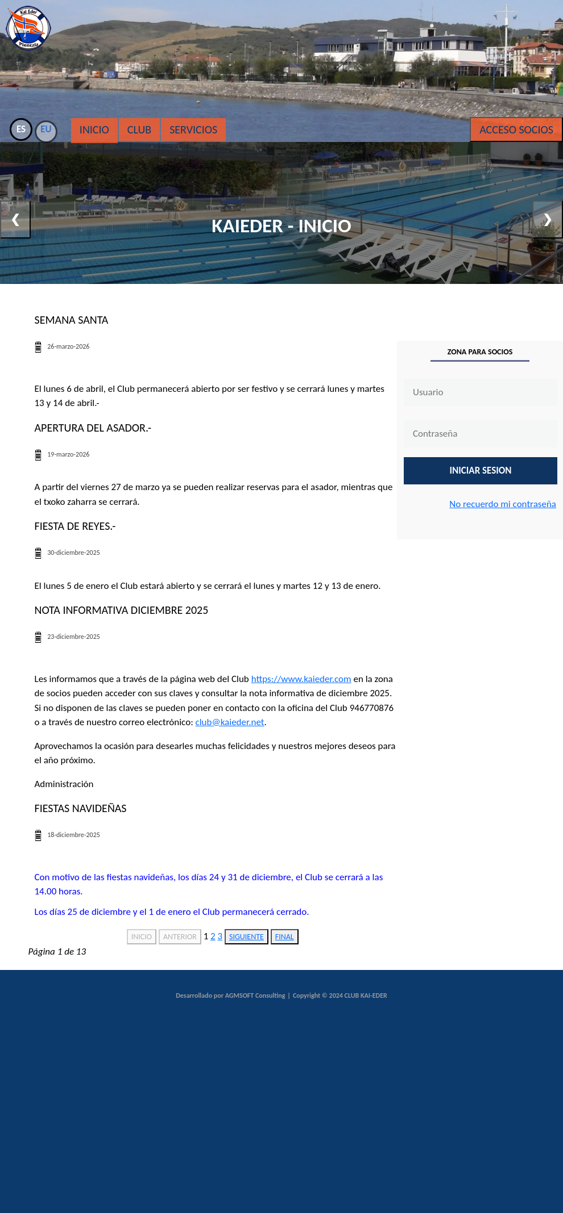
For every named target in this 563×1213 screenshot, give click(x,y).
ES (21, 129)
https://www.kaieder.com (301, 679)
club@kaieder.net (230, 722)
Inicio (94, 129)
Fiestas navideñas (81, 808)
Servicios (193, 129)
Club (139, 129)
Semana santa (72, 320)
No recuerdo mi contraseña (502, 504)
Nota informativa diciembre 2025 (122, 610)
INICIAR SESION (481, 470)
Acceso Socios (516, 129)
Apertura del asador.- (93, 427)
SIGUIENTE (246, 937)
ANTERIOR (180, 937)
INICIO (141, 937)
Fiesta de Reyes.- (75, 526)
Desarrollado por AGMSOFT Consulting (230, 995)
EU (45, 129)
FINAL (284, 937)
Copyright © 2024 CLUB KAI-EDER (340, 995)
